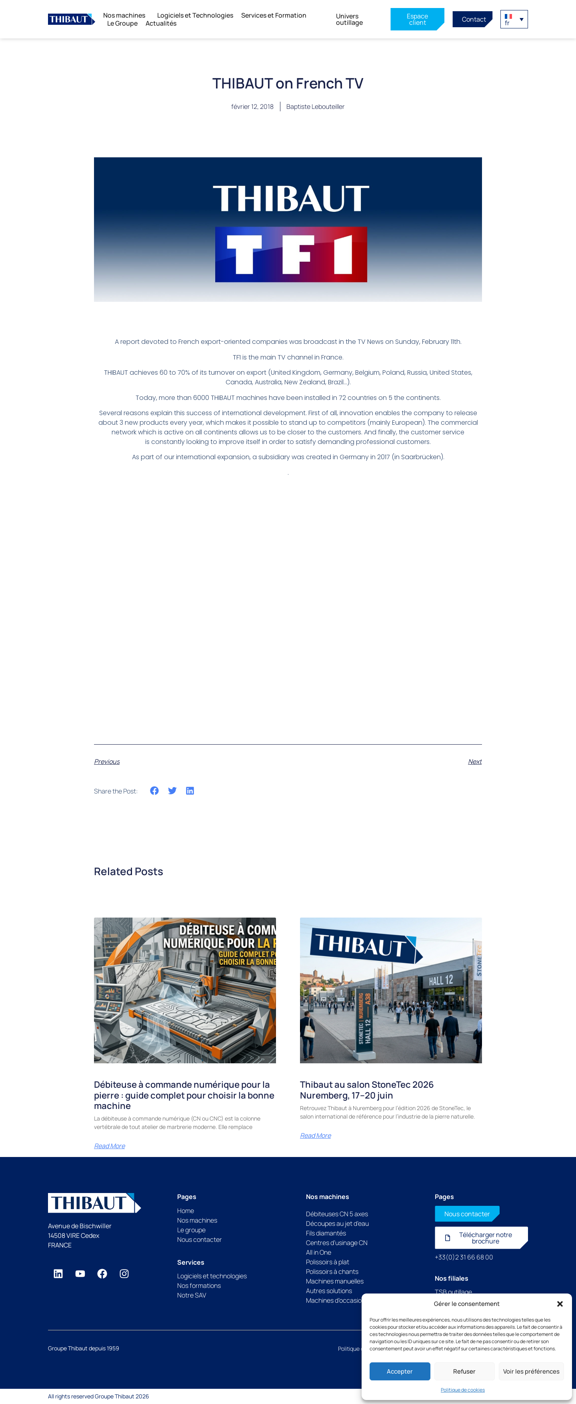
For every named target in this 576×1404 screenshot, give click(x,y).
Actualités (161, 23)
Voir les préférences (531, 1371)
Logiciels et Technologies (195, 15)
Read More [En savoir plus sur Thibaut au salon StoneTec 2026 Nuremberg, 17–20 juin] (315, 1135)
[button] (560, 1304)
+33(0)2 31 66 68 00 (464, 1257)
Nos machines (126, 15)
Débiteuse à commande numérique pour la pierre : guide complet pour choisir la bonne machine (184, 1095)
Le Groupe (122, 23)
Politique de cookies (463, 1389)
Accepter (400, 1371)
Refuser (464, 1371)
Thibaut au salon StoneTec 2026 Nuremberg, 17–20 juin (367, 1090)
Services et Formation (275, 15)
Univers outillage (349, 19)
